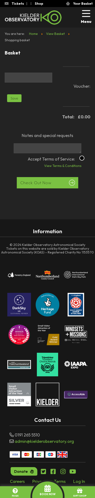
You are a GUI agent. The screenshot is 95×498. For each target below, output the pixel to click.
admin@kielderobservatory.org (44, 441)
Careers (17, 481)
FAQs (15, 492)
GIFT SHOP (79, 492)
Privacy (39, 481)
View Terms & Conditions (59, 166)
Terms (60, 481)
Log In (79, 481)
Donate (24, 471)
